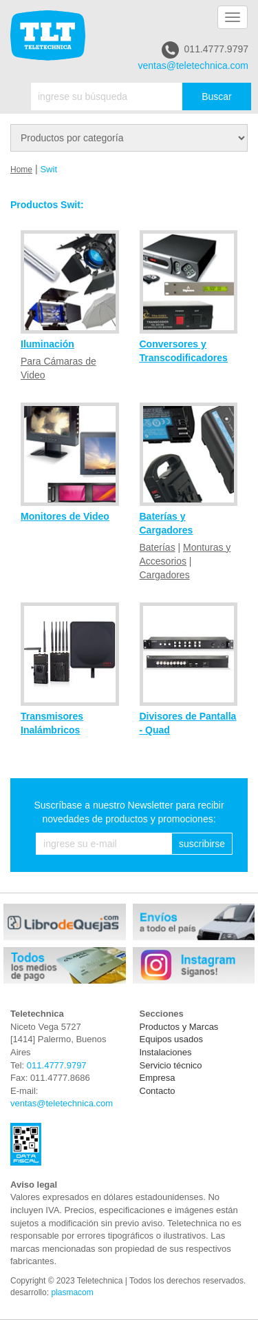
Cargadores (165, 574)
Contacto (157, 1091)
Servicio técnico (171, 1065)
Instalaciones (166, 1052)
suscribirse (202, 843)
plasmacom (72, 1292)
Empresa (157, 1078)
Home (21, 169)
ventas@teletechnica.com (193, 65)
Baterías (157, 547)
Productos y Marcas (179, 1027)
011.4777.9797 (205, 50)
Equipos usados (172, 1039)
